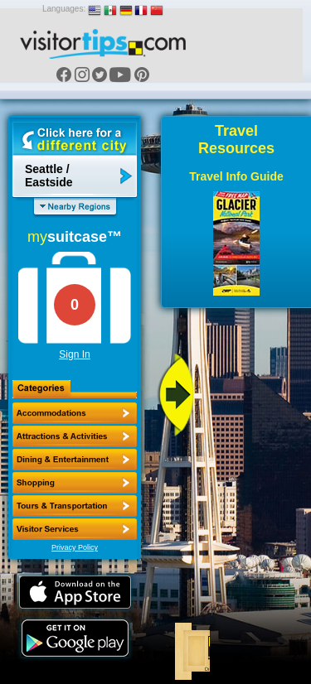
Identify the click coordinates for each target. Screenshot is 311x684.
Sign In (74, 354)
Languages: (63, 8)
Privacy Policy (74, 547)
